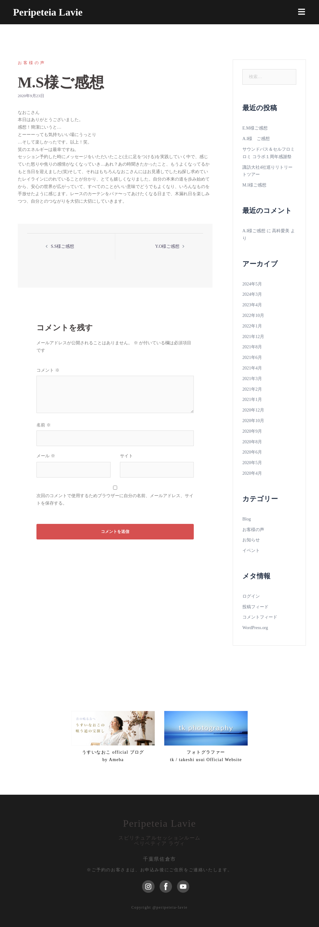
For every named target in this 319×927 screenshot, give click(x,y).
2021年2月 (252, 389)
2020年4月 (252, 473)
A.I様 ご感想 (256, 138)
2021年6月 (252, 357)
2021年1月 (252, 399)
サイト (126, 456)
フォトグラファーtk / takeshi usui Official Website (206, 756)
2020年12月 (253, 410)
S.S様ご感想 (62, 246)
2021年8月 (252, 347)
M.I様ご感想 (254, 185)
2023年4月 (252, 305)
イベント (251, 550)
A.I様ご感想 (253, 230)
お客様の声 (32, 62)
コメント (48, 370)
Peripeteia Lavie (48, 12)
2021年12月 (253, 336)
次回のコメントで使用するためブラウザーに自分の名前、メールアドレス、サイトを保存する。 (114, 499)
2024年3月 (252, 294)
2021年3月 (252, 378)
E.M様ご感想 (255, 128)
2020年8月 (252, 442)
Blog (246, 519)
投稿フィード (255, 607)
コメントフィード (259, 617)
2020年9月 (252, 431)
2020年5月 (252, 462)
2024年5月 (252, 284)
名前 (43, 425)
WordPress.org (255, 627)
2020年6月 (252, 452)
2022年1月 (252, 326)
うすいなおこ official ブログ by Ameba (113, 756)
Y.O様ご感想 (167, 246)
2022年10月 (253, 315)
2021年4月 (252, 368)
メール (45, 456)
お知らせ (251, 540)
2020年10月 (253, 420)
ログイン (251, 596)
